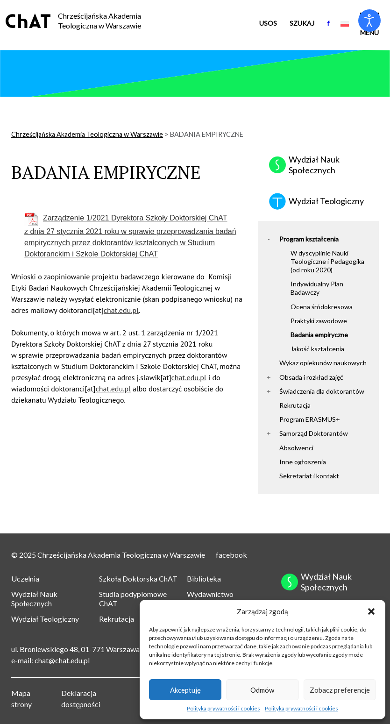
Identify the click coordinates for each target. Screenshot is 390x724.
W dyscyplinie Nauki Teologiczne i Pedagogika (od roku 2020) (327, 261)
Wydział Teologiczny (45, 618)
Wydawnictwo (210, 593)
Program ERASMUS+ (309, 419)
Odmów (262, 690)
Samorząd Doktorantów (313, 433)
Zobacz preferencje (340, 690)
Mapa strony (21, 699)
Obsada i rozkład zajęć (311, 377)
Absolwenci (296, 448)
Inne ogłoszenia (302, 462)
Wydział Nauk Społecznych (34, 598)
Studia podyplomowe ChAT (133, 598)
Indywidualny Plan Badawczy (317, 288)
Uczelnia (25, 578)
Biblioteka (204, 578)
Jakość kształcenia (317, 349)
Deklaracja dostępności (80, 699)
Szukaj (302, 23)
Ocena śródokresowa (322, 307)
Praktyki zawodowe (319, 321)
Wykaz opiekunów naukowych (323, 363)
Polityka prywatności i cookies (223, 708)
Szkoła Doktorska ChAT (138, 578)
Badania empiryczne (319, 335)
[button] (371, 611)
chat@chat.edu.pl (62, 660)
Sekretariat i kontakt (309, 476)
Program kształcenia (309, 239)
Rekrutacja (295, 405)
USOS (268, 23)
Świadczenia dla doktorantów (321, 391)
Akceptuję (185, 690)
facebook (231, 554)
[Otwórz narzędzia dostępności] (369, 20)
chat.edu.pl (121, 310)
